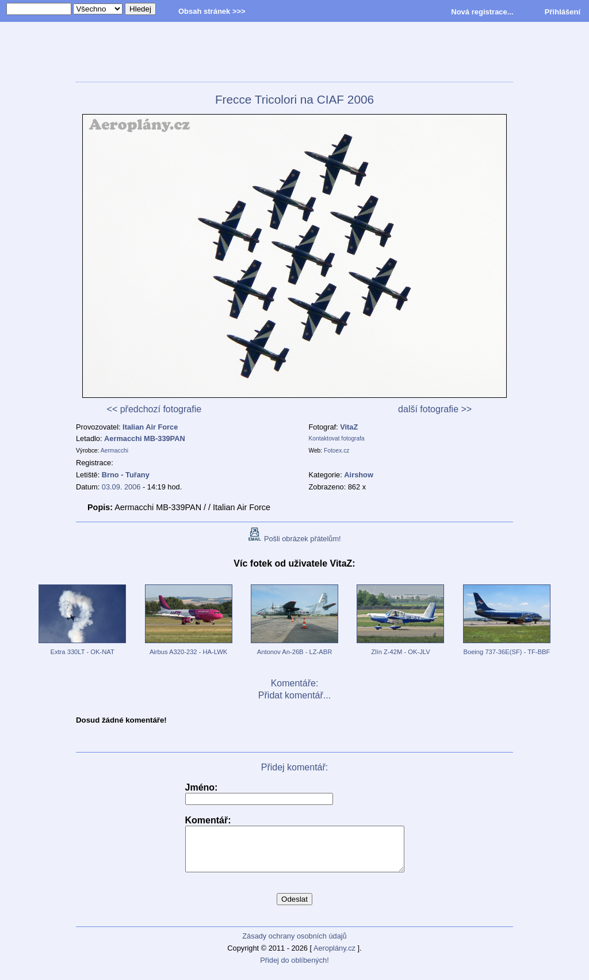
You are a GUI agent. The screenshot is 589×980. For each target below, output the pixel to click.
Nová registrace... (482, 11)
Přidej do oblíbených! (294, 968)
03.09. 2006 (121, 487)
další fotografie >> (435, 409)
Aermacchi (114, 450)
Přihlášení (562, 11)
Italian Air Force (150, 427)
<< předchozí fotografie (154, 409)
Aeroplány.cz (334, 956)
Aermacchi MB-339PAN (144, 438)
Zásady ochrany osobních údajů (294, 944)
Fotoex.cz (336, 450)
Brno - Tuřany (126, 474)
